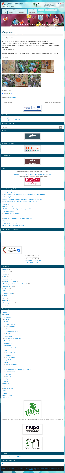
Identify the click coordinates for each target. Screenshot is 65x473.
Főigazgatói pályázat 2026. (10, 197)
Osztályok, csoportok (9, 322)
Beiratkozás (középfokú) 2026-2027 (11, 120)
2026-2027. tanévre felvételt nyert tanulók (14, 216)
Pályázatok (6, 291)
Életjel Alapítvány (21, 12)
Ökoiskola (5, 288)
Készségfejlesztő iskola (12, 331)
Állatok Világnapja (7, 28)
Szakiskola (8, 333)
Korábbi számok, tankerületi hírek (32, 260)
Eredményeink (9, 355)
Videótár (11, 12)
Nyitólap (5, 10)
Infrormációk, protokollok (9, 281)
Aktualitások (32, 10)
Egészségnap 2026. (8, 206)
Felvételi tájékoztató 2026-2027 (10, 118)
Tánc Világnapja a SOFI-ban (10, 223)
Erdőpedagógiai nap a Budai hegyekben (13, 225)
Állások (41, 10)
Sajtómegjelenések (8, 293)
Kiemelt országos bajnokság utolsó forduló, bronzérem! (17, 218)
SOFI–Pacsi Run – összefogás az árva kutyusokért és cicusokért (20, 209)
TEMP (4, 305)
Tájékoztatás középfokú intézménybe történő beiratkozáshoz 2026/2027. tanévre (24, 194)
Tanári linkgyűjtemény (8, 303)
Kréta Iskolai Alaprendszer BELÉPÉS (11, 457)
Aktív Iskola (6, 269)
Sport (4, 298)
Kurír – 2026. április (32, 262)
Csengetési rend (8, 343)
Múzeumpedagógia (11, 371)
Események (23, 10)
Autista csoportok (10, 326)
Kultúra (7, 367)
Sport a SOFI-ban (10, 352)
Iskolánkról (13, 10)
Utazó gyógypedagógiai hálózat (12, 338)
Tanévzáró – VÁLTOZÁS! (9, 192)
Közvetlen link (12, 97)
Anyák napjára (7, 220)
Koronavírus (7, 345)
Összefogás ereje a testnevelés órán (12, 213)
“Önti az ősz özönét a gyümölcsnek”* (53, 28)
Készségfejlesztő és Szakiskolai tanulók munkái (15, 283)
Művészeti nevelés (51, 10)
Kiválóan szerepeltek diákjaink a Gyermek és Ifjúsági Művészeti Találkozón (22, 199)
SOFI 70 (5, 295)
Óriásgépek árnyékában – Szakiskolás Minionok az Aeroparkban (20, 201)
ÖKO (4, 12)
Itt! (2, 463)
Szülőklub (8, 374)
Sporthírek (5, 300)
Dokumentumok (8, 341)
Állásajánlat (9, 336)
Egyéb (4, 276)
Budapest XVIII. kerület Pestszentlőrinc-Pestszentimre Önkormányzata (32, 174)
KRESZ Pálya (6, 204)
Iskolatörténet (7, 317)
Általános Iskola (10, 329)
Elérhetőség (32, 12)
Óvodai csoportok (10, 324)
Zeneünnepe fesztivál (8, 211)
